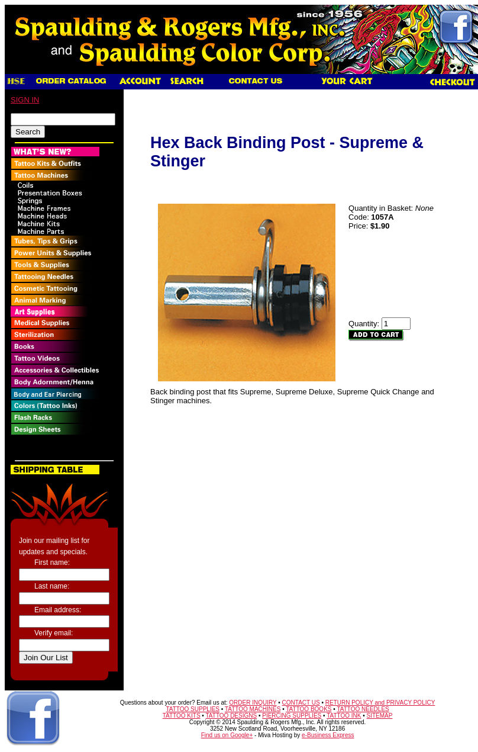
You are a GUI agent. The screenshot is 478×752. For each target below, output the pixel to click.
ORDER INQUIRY (252, 702)
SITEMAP (380, 715)
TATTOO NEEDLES (363, 709)
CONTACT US (301, 702)
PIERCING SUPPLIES (291, 715)
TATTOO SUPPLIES (192, 709)
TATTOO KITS (182, 715)
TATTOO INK (344, 715)
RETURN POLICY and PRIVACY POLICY (380, 702)
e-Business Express (328, 735)
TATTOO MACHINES (252, 709)
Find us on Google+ (227, 735)
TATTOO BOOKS (308, 709)
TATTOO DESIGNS (231, 715)
